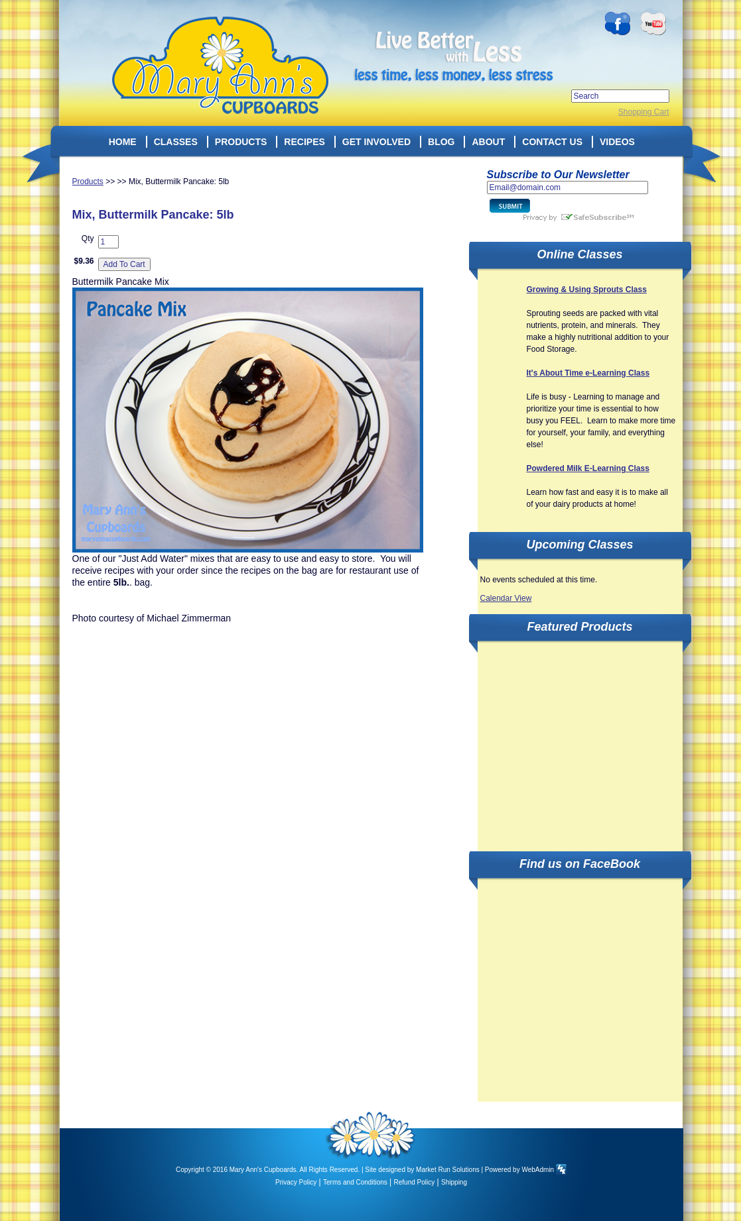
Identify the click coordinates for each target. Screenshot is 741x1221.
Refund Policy (414, 1182)
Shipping (454, 1182)
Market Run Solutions (448, 1169)
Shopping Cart (643, 112)
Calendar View (506, 598)
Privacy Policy (295, 1182)
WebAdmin (537, 1169)
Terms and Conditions (355, 1182)
